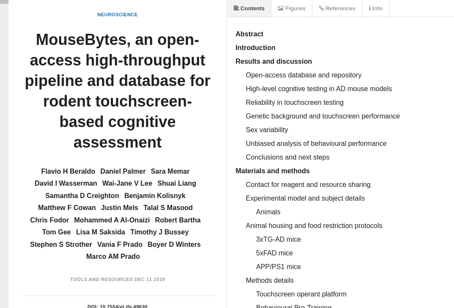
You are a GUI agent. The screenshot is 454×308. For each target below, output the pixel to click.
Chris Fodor (49, 220)
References (337, 8)
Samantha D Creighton (82, 195)
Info (376, 8)
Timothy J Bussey (159, 232)
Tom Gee (56, 232)
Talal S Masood (168, 207)
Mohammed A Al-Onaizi (112, 220)
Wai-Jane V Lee (127, 183)
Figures (292, 8)
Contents (249, 8)
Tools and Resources (101, 279)
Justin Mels (119, 207)
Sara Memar (170, 171)
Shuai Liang (176, 183)
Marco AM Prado (113, 256)
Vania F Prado (119, 244)
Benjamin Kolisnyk (154, 195)
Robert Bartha (178, 220)
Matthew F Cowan (67, 207)
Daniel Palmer (123, 171)
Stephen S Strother (61, 244)
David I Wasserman (66, 183)
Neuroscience (117, 14)
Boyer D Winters (174, 244)
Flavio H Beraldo (68, 171)
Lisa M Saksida (100, 232)
